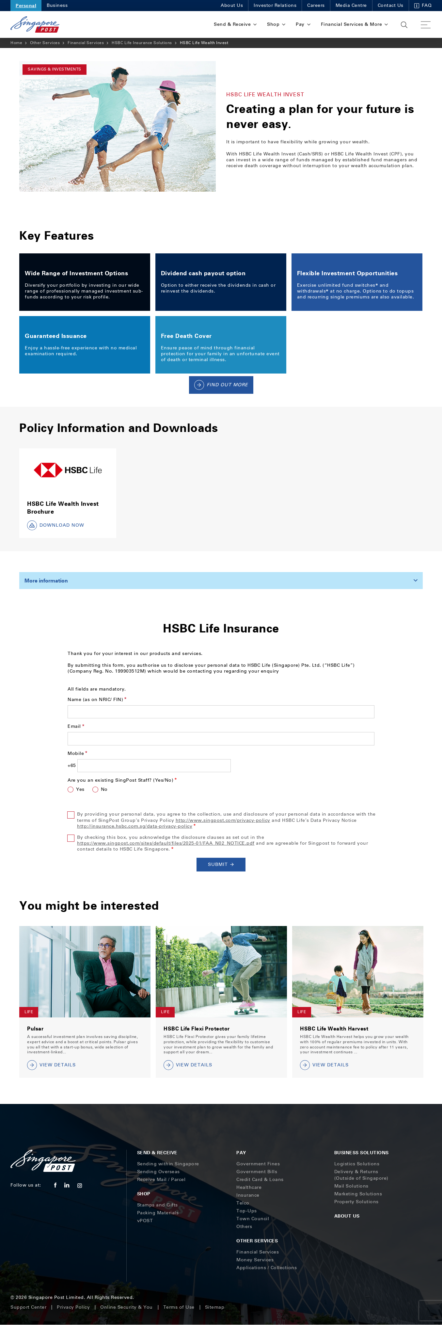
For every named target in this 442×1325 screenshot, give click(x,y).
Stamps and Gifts (157, 1205)
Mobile (76, 753)
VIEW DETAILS (51, 1065)
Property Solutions (356, 1202)
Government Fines (258, 1164)
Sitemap (215, 1307)
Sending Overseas (158, 1171)
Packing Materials (158, 1213)
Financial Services (86, 42)
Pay (241, 1152)
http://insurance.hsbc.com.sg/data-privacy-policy (134, 826)
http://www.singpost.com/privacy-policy (223, 820)
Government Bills (256, 1171)
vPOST (145, 1220)
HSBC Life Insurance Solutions (142, 42)
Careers (316, 5)
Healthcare (248, 1187)
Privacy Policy (73, 1307)
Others (244, 1226)
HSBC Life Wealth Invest (204, 42)
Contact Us (390, 5)
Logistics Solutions (357, 1164)
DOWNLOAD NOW (55, 525)
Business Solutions (361, 1152)
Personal (26, 5)
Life (28, 1012)
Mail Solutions (351, 1186)
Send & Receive (157, 1152)
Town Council (252, 1218)
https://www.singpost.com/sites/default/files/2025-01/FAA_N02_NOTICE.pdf (166, 843)
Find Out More (221, 385)
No (104, 789)
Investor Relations (275, 5)
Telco (242, 1203)
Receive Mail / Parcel (161, 1179)
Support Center (28, 1307)
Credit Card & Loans (260, 1179)
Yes (80, 789)
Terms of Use (179, 1307)
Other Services (45, 42)
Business (57, 5)
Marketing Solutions (358, 1194)
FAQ (423, 5)
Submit (221, 864)
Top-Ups (246, 1211)
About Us (232, 5)
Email (74, 726)
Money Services (255, 1260)
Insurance (248, 1195)
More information (46, 580)
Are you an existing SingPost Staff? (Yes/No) (120, 780)
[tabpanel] (117, 126)
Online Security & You (126, 1307)
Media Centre (351, 5)
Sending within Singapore (168, 1164)
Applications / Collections (266, 1267)
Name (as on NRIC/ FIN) (95, 699)
